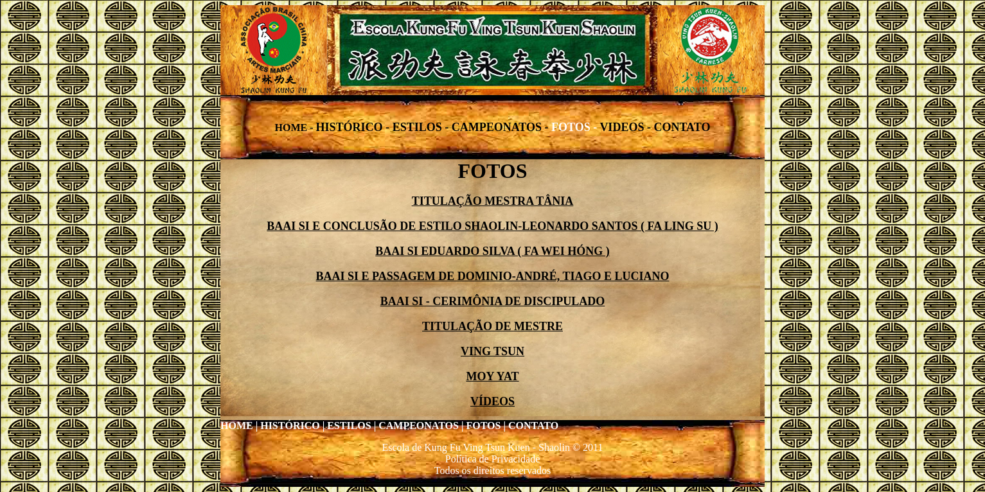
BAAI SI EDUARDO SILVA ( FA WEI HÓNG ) (492, 251)
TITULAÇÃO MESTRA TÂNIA (493, 201)
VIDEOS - (626, 127)
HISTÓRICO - (354, 127)
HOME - (295, 127)
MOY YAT (492, 376)
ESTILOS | (351, 425)
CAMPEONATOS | (420, 425)
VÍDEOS (492, 401)
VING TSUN (492, 351)
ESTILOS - (422, 127)
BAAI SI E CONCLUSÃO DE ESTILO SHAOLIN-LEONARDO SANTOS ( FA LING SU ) (492, 226)
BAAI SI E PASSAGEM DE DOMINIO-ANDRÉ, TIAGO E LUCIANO (493, 276)
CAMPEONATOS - (501, 127)
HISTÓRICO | (292, 425)
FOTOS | (485, 425)
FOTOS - (575, 127)
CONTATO (681, 127)
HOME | (239, 425)
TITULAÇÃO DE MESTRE (492, 326)
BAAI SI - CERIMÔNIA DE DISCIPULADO (492, 301)
